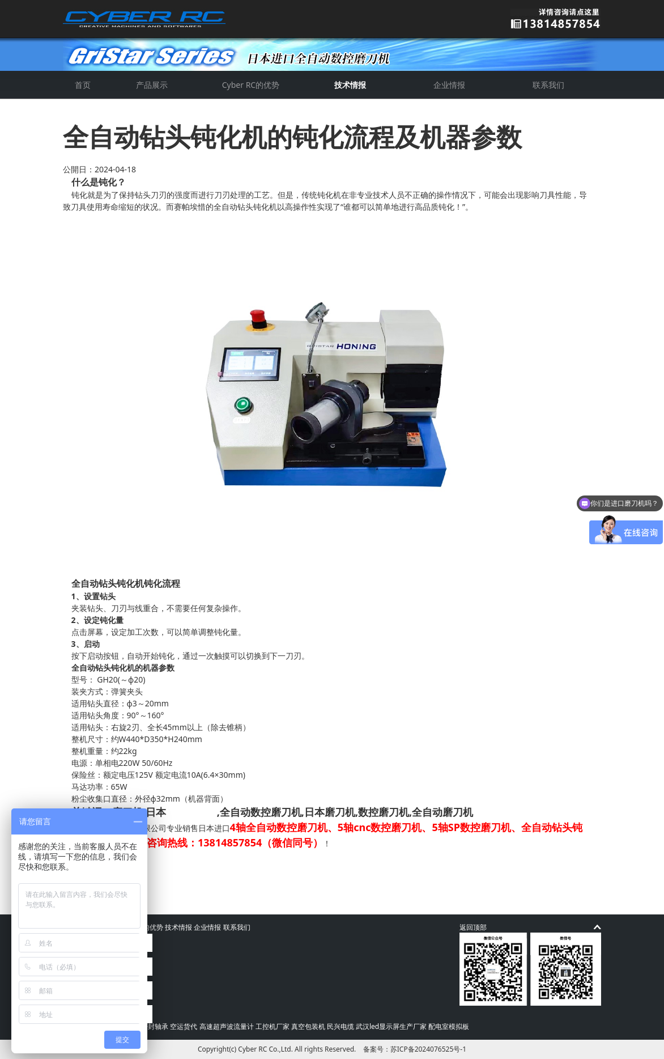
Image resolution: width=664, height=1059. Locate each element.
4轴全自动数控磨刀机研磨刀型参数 (156, 880)
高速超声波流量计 (226, 1026)
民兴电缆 (340, 1026)
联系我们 (548, 84)
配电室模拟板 (448, 1026)
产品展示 (152, 84)
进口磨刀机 (191, 812)
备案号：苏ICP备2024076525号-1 (414, 1049)
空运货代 (183, 1026)
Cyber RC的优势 (250, 84)
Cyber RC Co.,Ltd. (265, 1049)
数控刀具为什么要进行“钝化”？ (149, 868)
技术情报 (350, 84)
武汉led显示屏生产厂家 (391, 1026)
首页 (83, 84)
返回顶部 (473, 927)
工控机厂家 (273, 1026)
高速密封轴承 (147, 1026)
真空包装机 (308, 1026)
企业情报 (449, 84)
